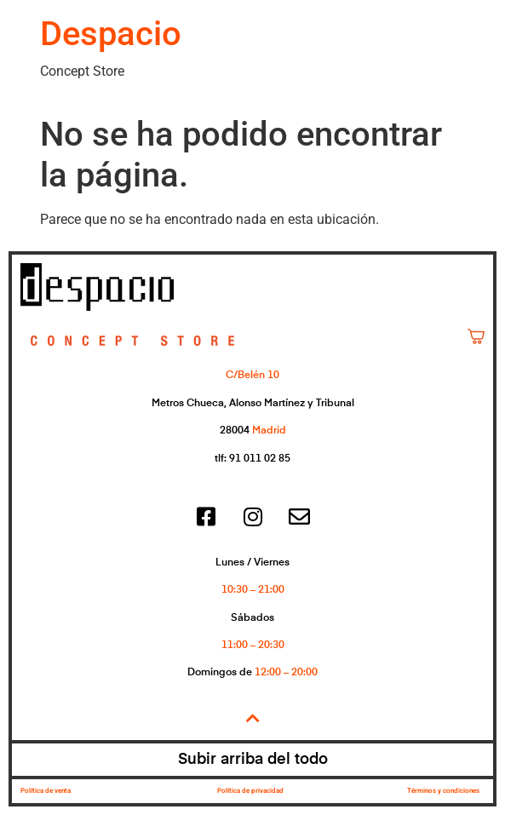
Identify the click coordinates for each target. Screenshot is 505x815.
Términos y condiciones (443, 791)
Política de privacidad (250, 791)
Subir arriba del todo (253, 759)
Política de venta (45, 791)
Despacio (110, 34)
